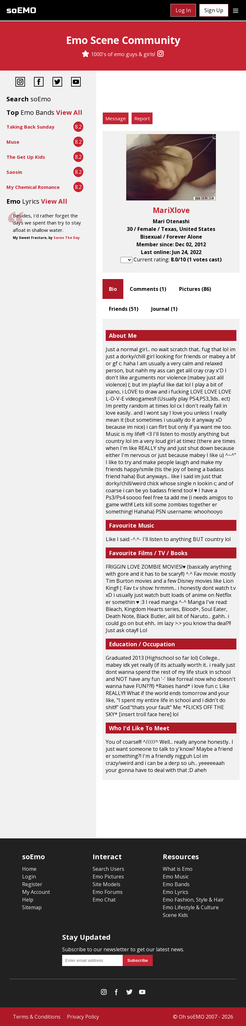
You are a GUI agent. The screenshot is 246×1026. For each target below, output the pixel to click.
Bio (113, 289)
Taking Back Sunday (30, 126)
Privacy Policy (83, 1016)
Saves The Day (66, 237)
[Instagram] (160, 54)
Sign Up (213, 10)
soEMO (21, 10)
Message (115, 118)
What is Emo (178, 868)
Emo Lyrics (175, 891)
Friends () (123, 308)
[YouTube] (76, 82)
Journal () (164, 308)
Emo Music (176, 876)
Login (29, 876)
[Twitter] (57, 82)
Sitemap (32, 907)
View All (69, 112)
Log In (183, 10)
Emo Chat (104, 899)
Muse (12, 142)
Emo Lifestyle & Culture (191, 907)
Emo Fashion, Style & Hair (193, 899)
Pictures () (195, 289)
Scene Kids (175, 915)
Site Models (106, 884)
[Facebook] (39, 82)
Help (27, 899)
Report (142, 118)
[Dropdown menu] (235, 10)
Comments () (148, 289)
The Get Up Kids (25, 157)
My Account (36, 891)
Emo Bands (176, 884)
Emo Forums (108, 891)
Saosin (14, 172)
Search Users (108, 868)
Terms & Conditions (37, 1016)
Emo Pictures (108, 876)
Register (32, 884)
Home (29, 868)
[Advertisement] (171, 93)
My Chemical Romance (33, 187)
